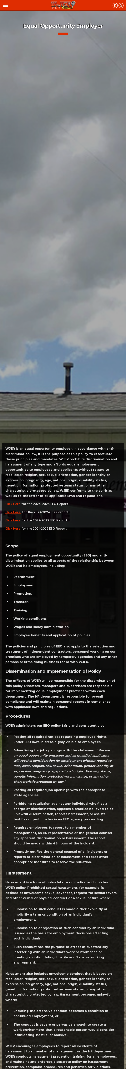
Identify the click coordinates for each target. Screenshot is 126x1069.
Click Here (12, 504)
